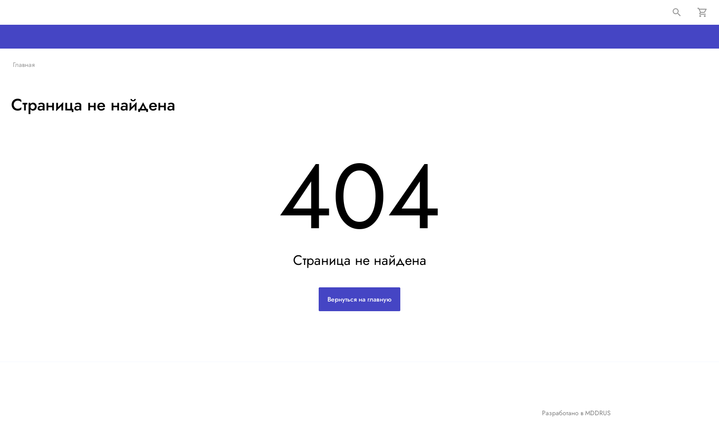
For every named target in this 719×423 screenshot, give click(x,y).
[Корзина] (702, 12)
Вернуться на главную (359, 299)
